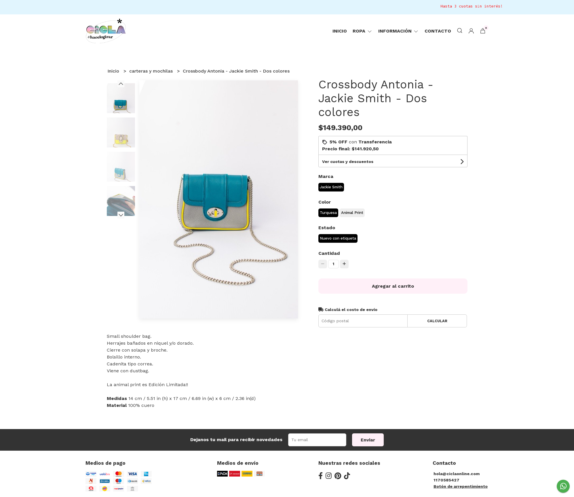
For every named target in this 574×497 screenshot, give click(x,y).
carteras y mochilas (151, 71)
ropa (362, 31)
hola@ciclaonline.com (457, 473)
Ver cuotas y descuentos (347, 161)
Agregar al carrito (393, 286)
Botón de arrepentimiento (461, 486)
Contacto (438, 31)
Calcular (437, 321)
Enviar (368, 440)
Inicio (339, 31)
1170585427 (446, 480)
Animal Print (352, 212)
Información (398, 31)
